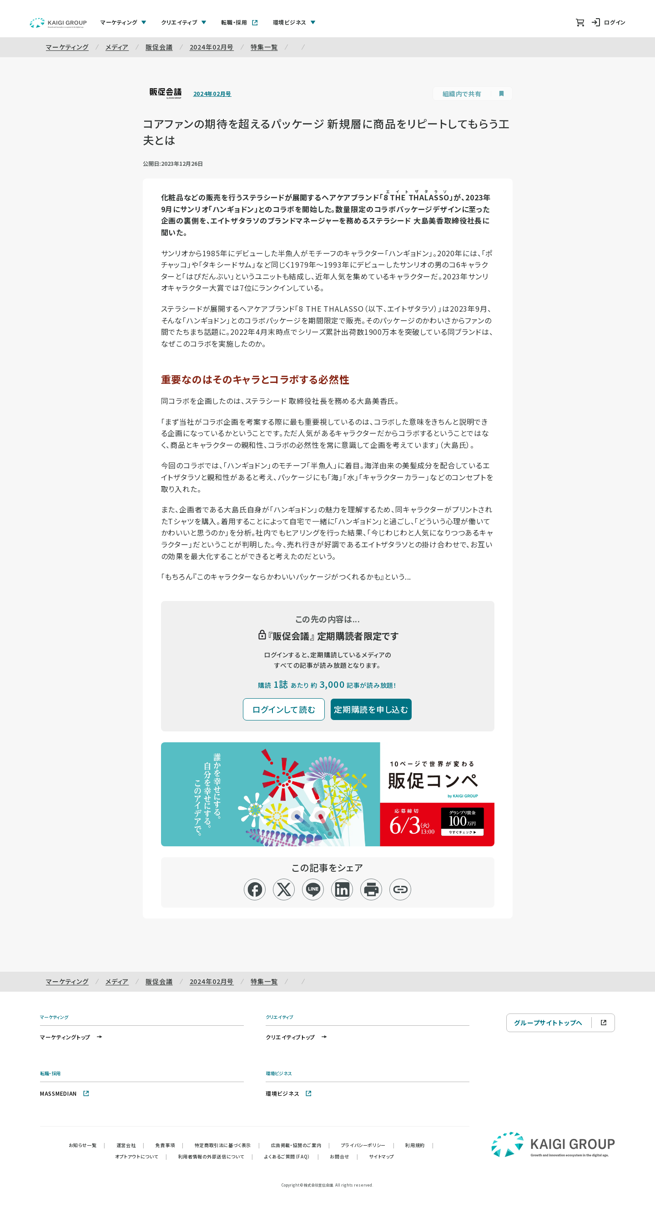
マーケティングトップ (71, 1037)
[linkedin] (342, 889)
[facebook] (255, 889)
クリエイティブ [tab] (184, 22)
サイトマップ (381, 1156)
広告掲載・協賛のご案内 (300, 1145)
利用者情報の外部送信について (215, 1156)
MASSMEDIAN (65, 1093)
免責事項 (170, 1145)
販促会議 (159, 46)
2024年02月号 (212, 46)
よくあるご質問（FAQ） (291, 1156)
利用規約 (419, 1145)
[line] (313, 889)
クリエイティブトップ (297, 1037)
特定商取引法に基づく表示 (227, 1145)
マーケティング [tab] (123, 22)
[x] (284, 889)
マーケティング (67, 46)
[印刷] (371, 889)
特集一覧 (264, 46)
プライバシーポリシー (368, 1145)
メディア (117, 46)
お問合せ (344, 1156)
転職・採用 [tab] (239, 22)
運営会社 (130, 1145)
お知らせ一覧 (87, 1145)
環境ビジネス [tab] (294, 22)
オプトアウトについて (141, 1156)
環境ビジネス (289, 1093)
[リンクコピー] (400, 889)
